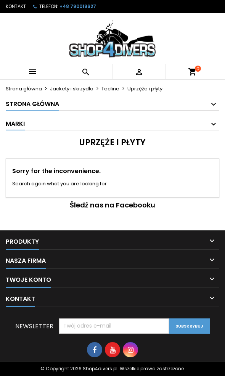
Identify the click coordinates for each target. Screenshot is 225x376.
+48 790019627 (77, 6)
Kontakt (16, 6)
